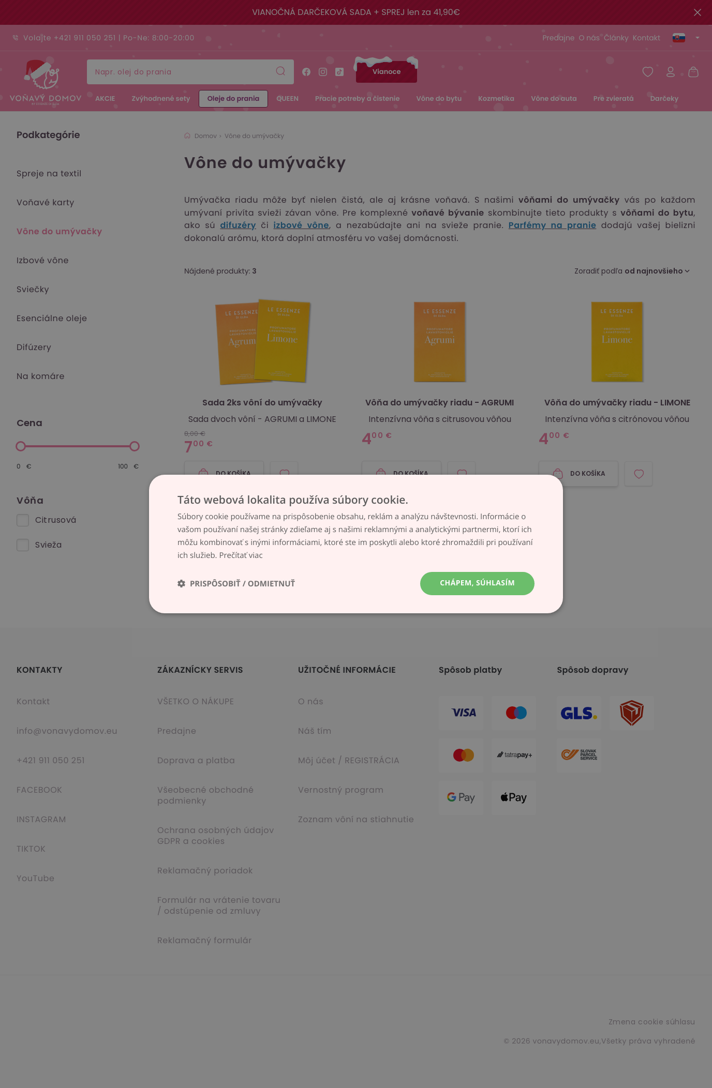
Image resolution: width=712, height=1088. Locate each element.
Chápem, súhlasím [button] (477, 583)
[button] (236, 583)
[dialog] (356, 544)
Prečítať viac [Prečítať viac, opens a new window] (240, 555)
